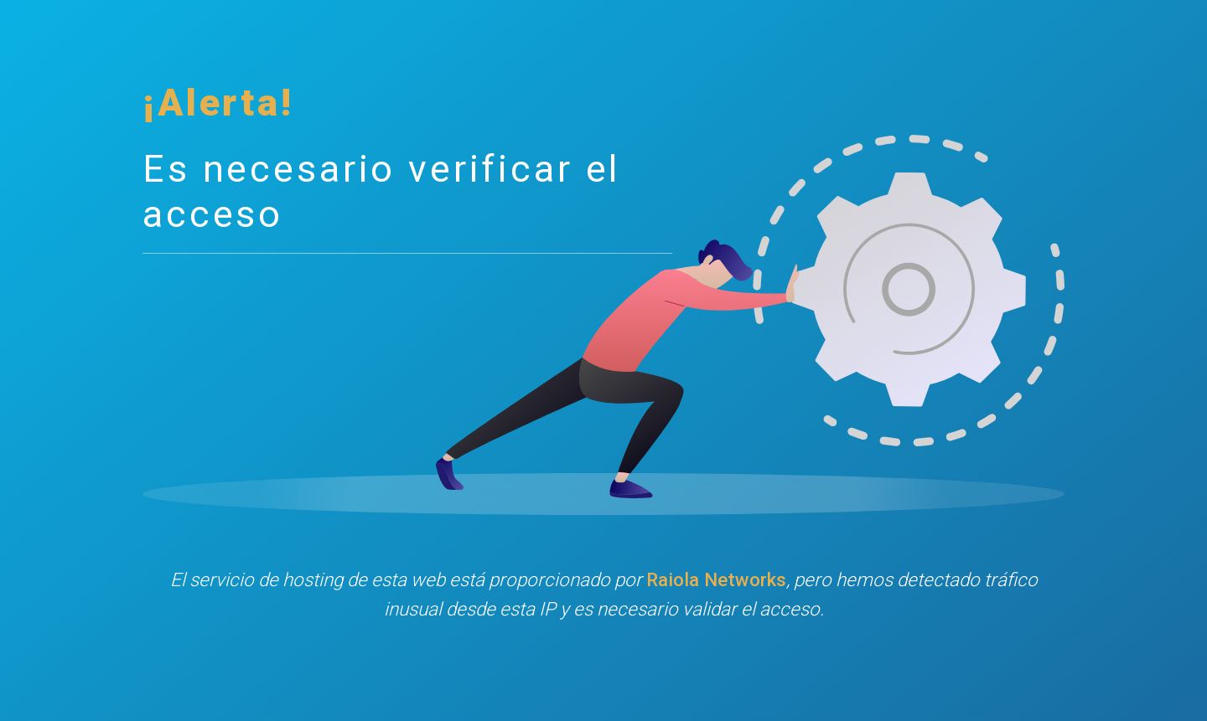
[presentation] (603, 682)
